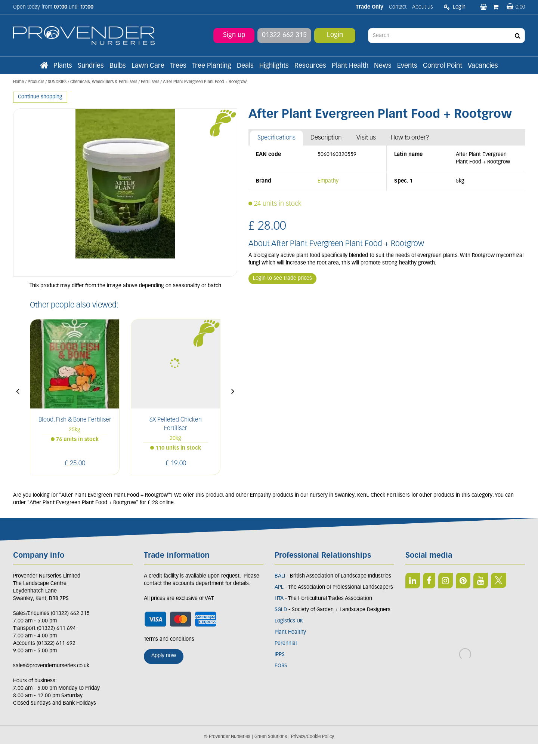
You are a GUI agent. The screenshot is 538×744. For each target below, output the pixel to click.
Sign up (234, 35)
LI (412, 580)
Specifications (276, 138)
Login (335, 35)
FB (429, 580)
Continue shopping (40, 97)
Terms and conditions (169, 639)
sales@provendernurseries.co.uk (51, 666)
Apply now (163, 656)
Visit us (366, 138)
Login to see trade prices (282, 278)
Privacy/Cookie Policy (312, 737)
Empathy (328, 181)
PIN (463, 580)
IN (445, 580)
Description (325, 138)
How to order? (410, 138)
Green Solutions (270, 737)
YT (480, 580)
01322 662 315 (284, 35)
